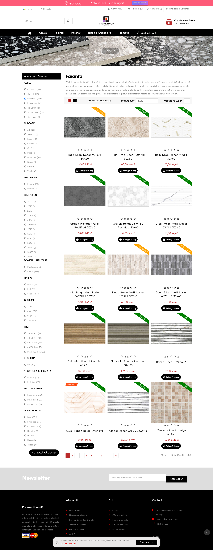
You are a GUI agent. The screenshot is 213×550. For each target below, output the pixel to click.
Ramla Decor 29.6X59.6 (171, 363)
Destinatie (30, 178)
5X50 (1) (29, 230)
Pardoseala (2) (32, 267)
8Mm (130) (30, 311)
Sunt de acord (146, 542)
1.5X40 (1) (30, 202)
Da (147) (29, 364)
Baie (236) (30, 416)
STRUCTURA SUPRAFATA (37, 370)
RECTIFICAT (30, 357)
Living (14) (30, 439)
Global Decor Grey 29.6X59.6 (128, 432)
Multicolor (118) (32, 158)
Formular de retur (120, 519)
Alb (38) (29, 131)
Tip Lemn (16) (32, 109)
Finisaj (28, 278)
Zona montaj (32, 409)
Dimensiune (31, 195)
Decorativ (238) (33, 100)
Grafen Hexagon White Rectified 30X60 (128, 227)
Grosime (29, 300)
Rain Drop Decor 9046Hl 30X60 (84, 158)
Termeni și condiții (77, 524)
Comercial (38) (32, 425)
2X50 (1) (29, 207)
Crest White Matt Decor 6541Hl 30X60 (171, 227)
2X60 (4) (29, 211)
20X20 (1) (30, 248)
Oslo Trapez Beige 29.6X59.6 (85, 432)
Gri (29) (29, 149)
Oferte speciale (119, 515)
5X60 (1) (29, 234)
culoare (29, 124)
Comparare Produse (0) (99, 102)
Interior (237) (31, 189)
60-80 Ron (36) (33, 342)
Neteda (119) (31, 377)
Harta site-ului (118, 529)
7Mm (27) (30, 306)
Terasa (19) (30, 444)
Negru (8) (30, 163)
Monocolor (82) (32, 104)
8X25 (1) (29, 243)
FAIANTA (110, 52)
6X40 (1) (29, 239)
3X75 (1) (29, 220)
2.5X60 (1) (30, 216)
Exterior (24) (31, 185)
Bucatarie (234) (32, 421)
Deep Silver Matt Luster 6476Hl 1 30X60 (171, 296)
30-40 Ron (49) (32, 333)
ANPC (72, 534)
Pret (26, 326)
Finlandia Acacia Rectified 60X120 (128, 364)
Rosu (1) (29, 167)
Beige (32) (30, 140)
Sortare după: (128, 102)
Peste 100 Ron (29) (34, 351)
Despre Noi (74, 510)
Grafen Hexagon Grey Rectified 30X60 (85, 227)
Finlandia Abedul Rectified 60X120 (84, 364)
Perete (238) (31, 272)
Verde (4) (30, 172)
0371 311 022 (118, 33)
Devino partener (120, 524)
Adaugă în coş (84, 172)
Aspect (28, 84)
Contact (116, 510)
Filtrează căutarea (44, 451)
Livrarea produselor (78, 515)
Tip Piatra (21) (32, 118)
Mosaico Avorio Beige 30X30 (171, 433)
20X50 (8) (30, 253)
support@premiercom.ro (167, 518)
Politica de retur (76, 529)
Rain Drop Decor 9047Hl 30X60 (128, 158)
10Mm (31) (30, 320)
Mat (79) (29, 289)
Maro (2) (29, 154)
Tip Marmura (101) (33, 113)
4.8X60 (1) (30, 225)
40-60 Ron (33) (33, 338)
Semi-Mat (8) (31, 294)
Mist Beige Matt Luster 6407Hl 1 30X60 (85, 296)
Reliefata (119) (32, 381)
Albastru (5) (31, 135)
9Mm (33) (30, 316)
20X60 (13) (30, 257)
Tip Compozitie (33, 388)
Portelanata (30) (33, 403)
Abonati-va (176, 478)
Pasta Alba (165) (33, 394)
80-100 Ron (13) (33, 347)
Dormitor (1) (31, 430)
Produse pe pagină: (173, 102)
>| (116, 457)
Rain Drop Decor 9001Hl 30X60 (171, 158)
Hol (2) (29, 434)
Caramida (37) (32, 90)
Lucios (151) (30, 285)
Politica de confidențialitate (81, 519)
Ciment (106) (31, 95)
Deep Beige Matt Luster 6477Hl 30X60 (128, 296)
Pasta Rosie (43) (33, 399)
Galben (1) (30, 144)
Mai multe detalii (68, 543)
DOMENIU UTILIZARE (35, 261)
